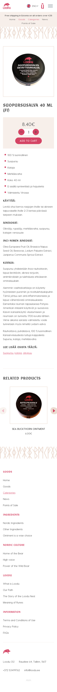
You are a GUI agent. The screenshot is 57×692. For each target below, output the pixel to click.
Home (12, 19)
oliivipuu (27, 353)
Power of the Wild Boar (16, 565)
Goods (21, 19)
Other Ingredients (13, 529)
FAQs (6, 632)
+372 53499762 (11, 670)
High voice (9, 559)
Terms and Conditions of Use (19, 620)
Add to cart (28, 140)
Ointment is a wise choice (17, 535)
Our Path (8, 589)
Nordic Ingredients (13, 523)
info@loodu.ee (32, 670)
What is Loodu (11, 583)
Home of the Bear (13, 553)
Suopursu (8, 353)
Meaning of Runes (13, 602)
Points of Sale (28, 23)
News (45, 19)
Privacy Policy (10, 626)
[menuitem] (32, 6)
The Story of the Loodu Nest (19, 596)
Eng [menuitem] (34, 6)
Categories (33, 19)
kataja (18, 353)
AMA (28, 680)
